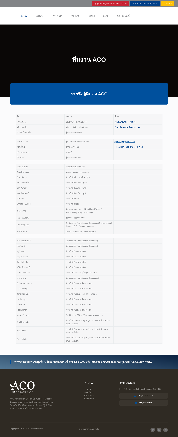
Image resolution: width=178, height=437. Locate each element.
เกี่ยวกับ (25, 15)
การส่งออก (59, 15)
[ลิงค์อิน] (165, 430)
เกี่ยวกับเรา (89, 395)
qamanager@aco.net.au (125, 141)
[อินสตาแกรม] (159, 430)
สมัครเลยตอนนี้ (124, 15)
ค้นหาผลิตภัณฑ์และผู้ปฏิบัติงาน (145, 3)
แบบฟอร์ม (168, 3)
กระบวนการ (89, 399)
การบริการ (89, 392)
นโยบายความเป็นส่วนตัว (89, 429)
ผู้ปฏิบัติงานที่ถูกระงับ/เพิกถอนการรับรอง (110, 3)
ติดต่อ (107, 15)
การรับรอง (41, 15)
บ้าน (89, 389)
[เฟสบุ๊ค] (152, 430)
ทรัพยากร (76, 15)
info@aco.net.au (100, 362)
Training (92, 15)
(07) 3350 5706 (77, 362)
